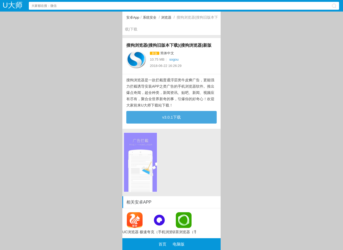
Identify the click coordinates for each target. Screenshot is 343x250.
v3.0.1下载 (171, 117)
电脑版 (178, 244)
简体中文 (167, 53)
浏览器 (166, 17)
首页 (162, 244)
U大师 (13, 5)
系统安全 (149, 17)
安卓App (132, 17)
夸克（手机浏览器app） (159, 223)
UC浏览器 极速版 (134, 223)
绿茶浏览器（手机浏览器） (184, 223)
